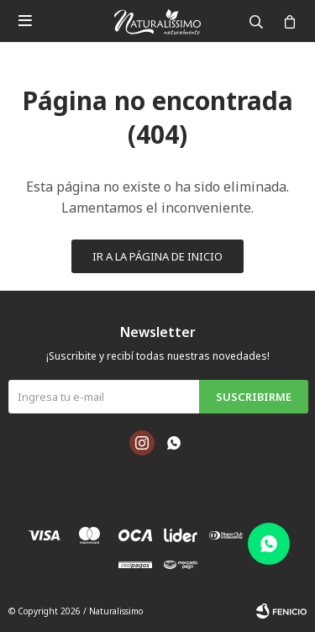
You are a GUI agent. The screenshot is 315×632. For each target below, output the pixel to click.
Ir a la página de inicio (157, 256)
